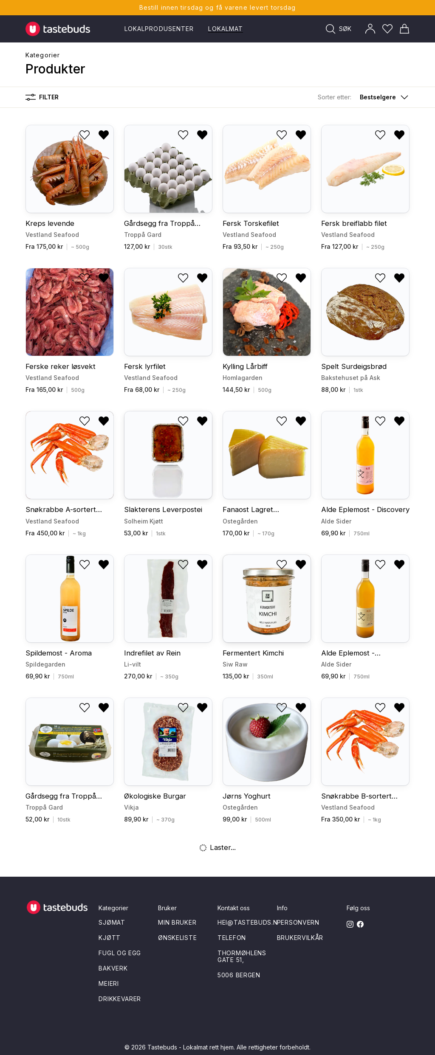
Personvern (298, 922)
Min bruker (177, 922)
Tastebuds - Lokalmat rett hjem (190, 1047)
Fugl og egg (120, 953)
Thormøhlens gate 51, (242, 956)
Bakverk (113, 968)
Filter (42, 97)
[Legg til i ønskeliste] (84, 135)
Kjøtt (110, 937)
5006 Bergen (239, 975)
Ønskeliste (177, 937)
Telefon (232, 937)
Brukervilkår (300, 937)
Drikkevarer (120, 998)
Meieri (109, 983)
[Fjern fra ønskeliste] (103, 135)
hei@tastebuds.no (250, 922)
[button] (364, 97)
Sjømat (112, 922)
